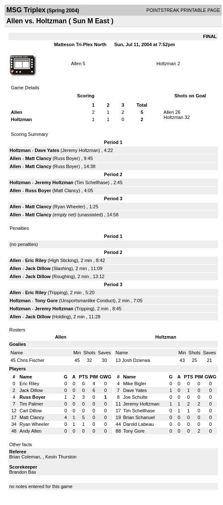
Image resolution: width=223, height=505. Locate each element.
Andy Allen (31, 430)
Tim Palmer (31, 403)
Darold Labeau (138, 424)
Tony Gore (46, 300)
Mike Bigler (134, 383)
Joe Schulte (135, 397)
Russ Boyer (66, 158)
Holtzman (166, 63)
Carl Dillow (31, 410)
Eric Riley (35, 260)
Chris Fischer (31, 360)
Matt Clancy (38, 158)
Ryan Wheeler (69, 206)
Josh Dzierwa (136, 360)
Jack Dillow (37, 268)
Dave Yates (47, 150)
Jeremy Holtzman (80, 150)
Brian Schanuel (139, 417)
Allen (76, 63)
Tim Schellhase (92, 182)
